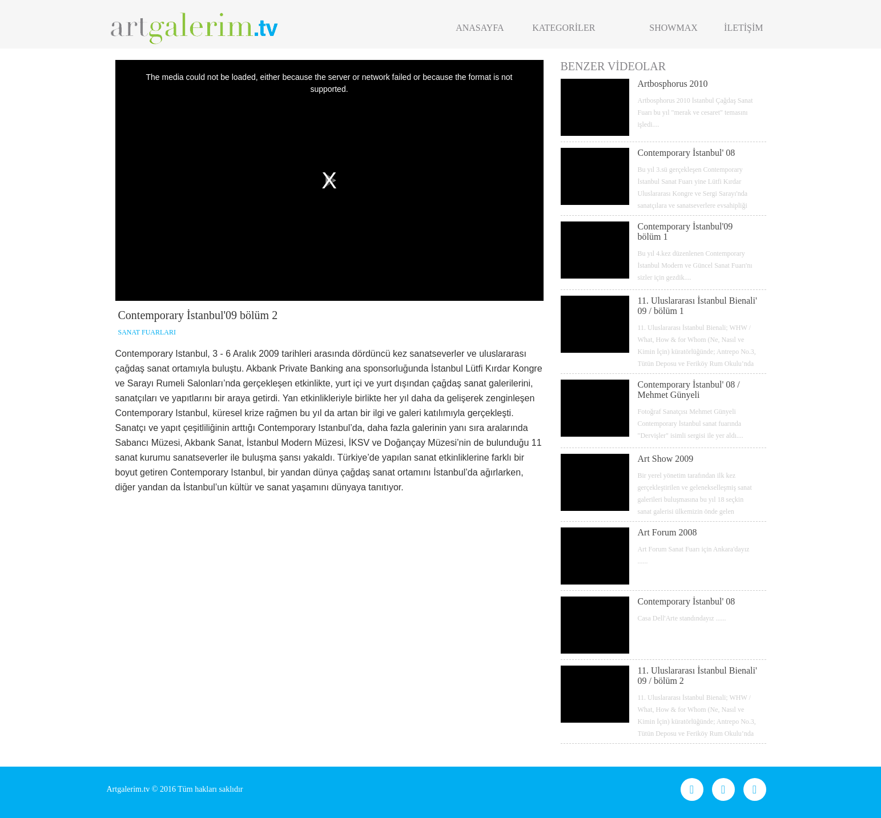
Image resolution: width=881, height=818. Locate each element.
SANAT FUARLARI (147, 332)
